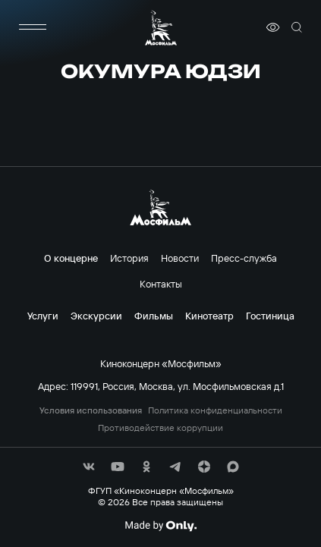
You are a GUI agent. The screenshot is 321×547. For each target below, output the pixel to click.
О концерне (71, 258)
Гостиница (270, 316)
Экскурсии (96, 316)
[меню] (32, 27)
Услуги (42, 316)
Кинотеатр (209, 316)
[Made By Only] (160, 526)
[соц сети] (89, 466)
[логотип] (161, 28)
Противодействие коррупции (160, 428)
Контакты (161, 284)
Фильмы (153, 316)
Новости (180, 258)
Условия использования (90, 410)
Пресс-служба (244, 258)
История (129, 258)
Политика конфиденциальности (215, 410)
